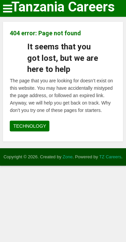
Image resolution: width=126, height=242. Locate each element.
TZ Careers (110, 156)
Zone (67, 156)
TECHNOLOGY (29, 126)
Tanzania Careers (63, 7)
